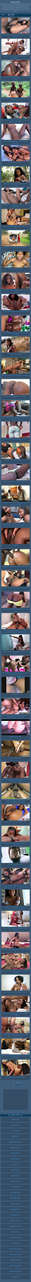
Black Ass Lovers (15, 1226)
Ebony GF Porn (15, 1181)
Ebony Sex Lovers (15, 1249)
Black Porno (15, 1170)
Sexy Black (15, 1131)
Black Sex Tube (15, 1237)
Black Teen (15, 1204)
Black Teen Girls (15, 1271)
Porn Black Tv (15, 1215)
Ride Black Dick (15, 1260)
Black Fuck (15, 1125)
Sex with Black (15, 1192)
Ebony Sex (15, 1277)
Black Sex (15, 1136)
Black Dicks (15, 1159)
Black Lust (15, 1164)
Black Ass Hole (15, 1198)
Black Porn (15, 1119)
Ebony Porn (15, 1243)
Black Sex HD (15, 1147)
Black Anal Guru (15, 1221)
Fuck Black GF (15, 1187)
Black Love (15, 1176)
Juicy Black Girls (15, 1254)
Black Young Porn (15, 1266)
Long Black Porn (15, 1209)
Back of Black (15, 1153)
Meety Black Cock (15, 1142)
